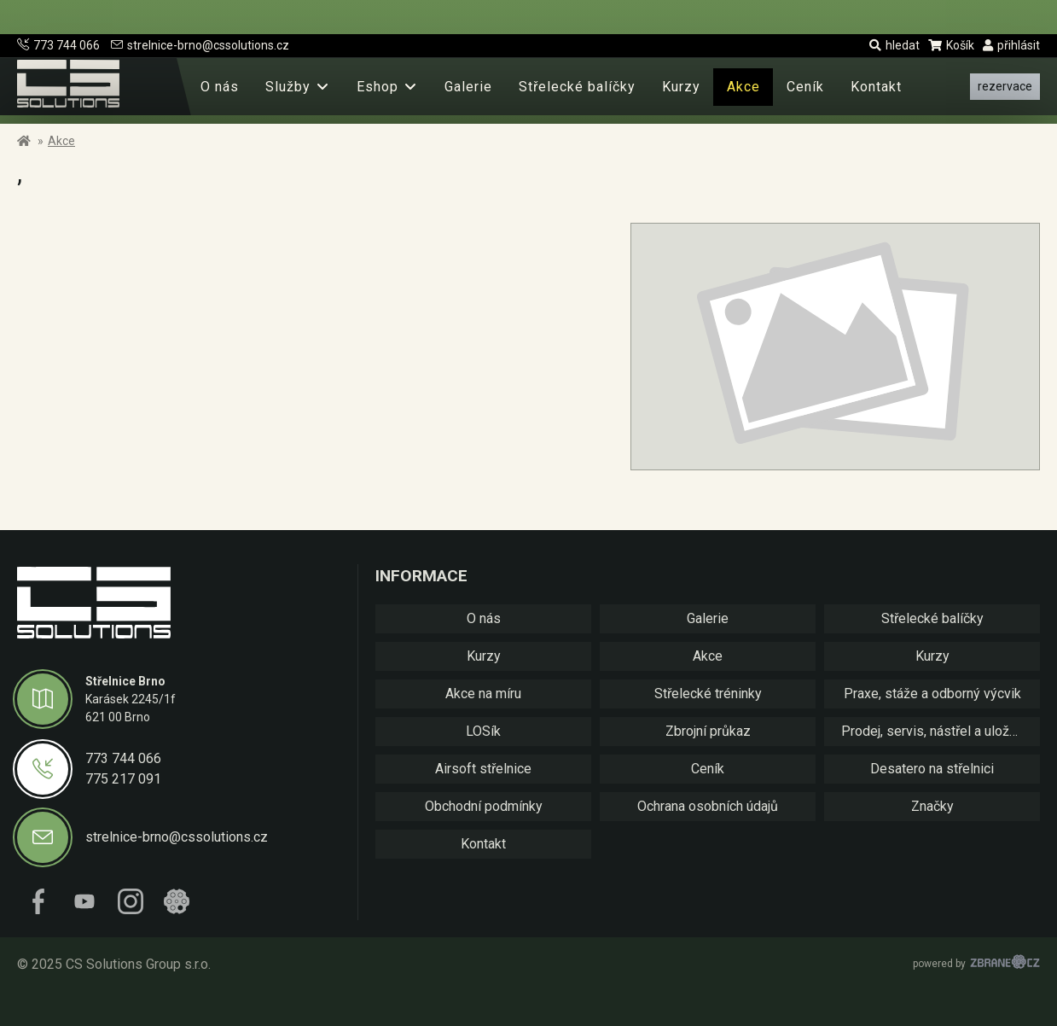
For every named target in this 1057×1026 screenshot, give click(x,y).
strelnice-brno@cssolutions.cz (200, 45)
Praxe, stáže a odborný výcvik (932, 693)
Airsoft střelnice (483, 769)
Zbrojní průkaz (708, 731)
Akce (743, 87)
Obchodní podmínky (484, 806)
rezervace (1005, 86)
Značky (932, 806)
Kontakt (876, 87)
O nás (219, 87)
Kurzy (681, 87)
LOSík (483, 731)
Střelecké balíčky (577, 87)
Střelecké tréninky (708, 693)
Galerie (468, 87)
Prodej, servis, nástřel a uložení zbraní (940, 731)
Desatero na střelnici (932, 769)
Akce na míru (483, 693)
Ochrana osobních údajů (707, 806)
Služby (288, 87)
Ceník (805, 87)
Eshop (377, 87)
